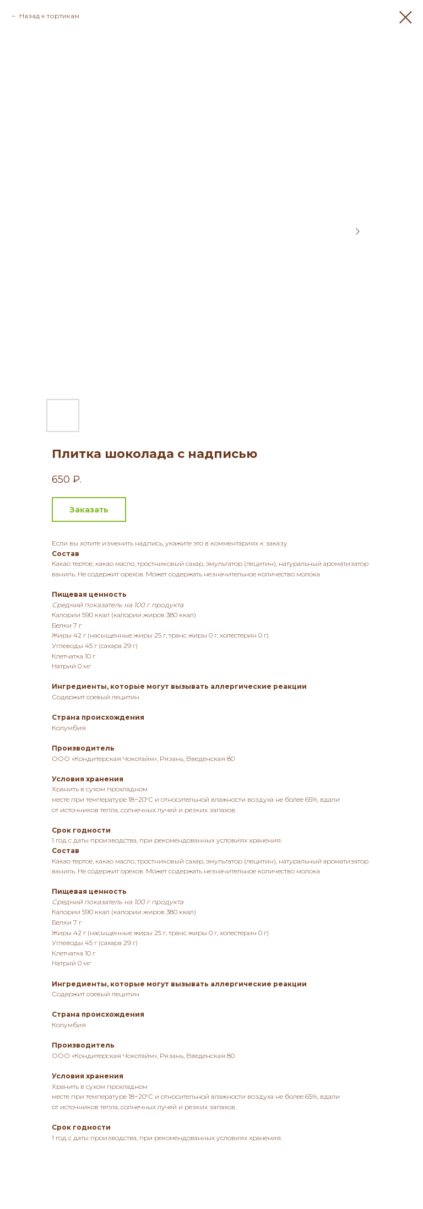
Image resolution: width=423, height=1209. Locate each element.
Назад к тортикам (49, 16)
